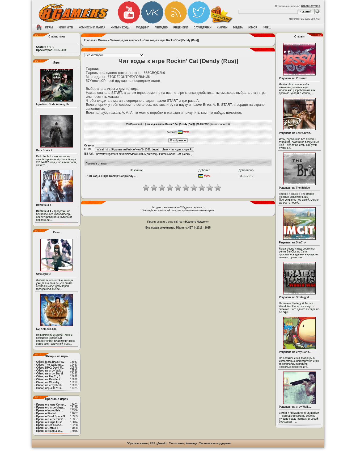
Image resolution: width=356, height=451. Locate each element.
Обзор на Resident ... (49, 379)
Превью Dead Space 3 (50, 416)
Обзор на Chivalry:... (49, 382)
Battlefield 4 (43, 205)
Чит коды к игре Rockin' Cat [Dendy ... (111, 176)
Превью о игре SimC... (50, 419)
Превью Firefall (46, 413)
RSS (152, 443)
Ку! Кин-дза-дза (46, 328)
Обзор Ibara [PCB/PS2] (50, 361)
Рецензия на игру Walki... (295, 406)
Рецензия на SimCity (292, 242)
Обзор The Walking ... (49, 364)
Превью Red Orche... (49, 425)
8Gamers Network (196, 221)
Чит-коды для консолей (126, 40)
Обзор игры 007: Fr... (49, 388)
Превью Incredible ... (49, 410)
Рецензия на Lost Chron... (295, 133)
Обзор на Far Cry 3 (48, 376)
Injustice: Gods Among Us (52, 104)
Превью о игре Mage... (50, 407)
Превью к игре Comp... (51, 404)
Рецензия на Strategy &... (295, 297)
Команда (191, 443)
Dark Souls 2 (44, 150)
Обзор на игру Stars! (49, 373)
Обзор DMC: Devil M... (50, 367)
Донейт (162, 443)
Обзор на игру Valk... (49, 370)
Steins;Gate (43, 274)
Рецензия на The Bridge (294, 187)
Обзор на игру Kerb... (50, 385)
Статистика (176, 443)
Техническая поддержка (215, 443)
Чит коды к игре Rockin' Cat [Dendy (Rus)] (172, 40)
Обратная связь (137, 443)
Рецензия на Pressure (293, 78)
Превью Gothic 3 (47, 428)
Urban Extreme (310, 6)
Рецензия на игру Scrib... (295, 352)
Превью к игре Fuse (49, 422)
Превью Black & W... (49, 430)
